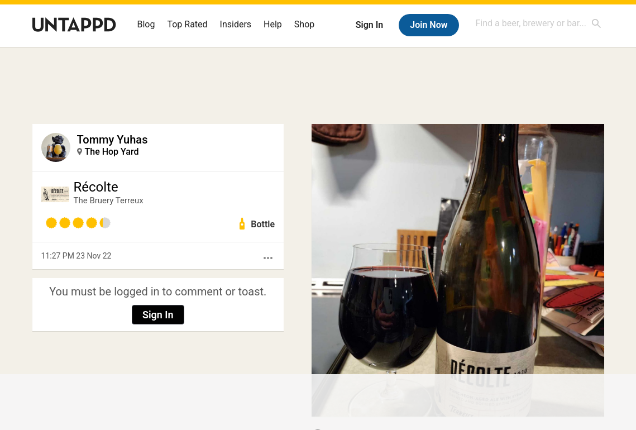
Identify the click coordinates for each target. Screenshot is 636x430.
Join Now (428, 25)
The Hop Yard (112, 151)
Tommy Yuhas (112, 139)
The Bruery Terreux (109, 200)
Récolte (96, 187)
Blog (146, 24)
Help (273, 24)
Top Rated (187, 24)
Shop (304, 24)
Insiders (236, 24)
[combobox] (538, 23)
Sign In (369, 25)
